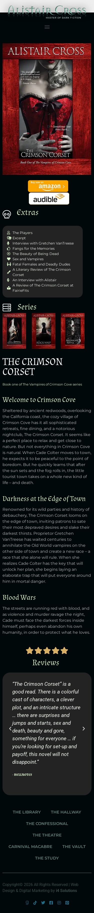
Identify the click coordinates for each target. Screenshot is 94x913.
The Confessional (47, 823)
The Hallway (66, 812)
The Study (47, 858)
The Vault (74, 846)
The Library (27, 812)
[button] (47, 27)
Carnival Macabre (30, 846)
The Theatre (47, 835)
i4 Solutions (66, 890)
